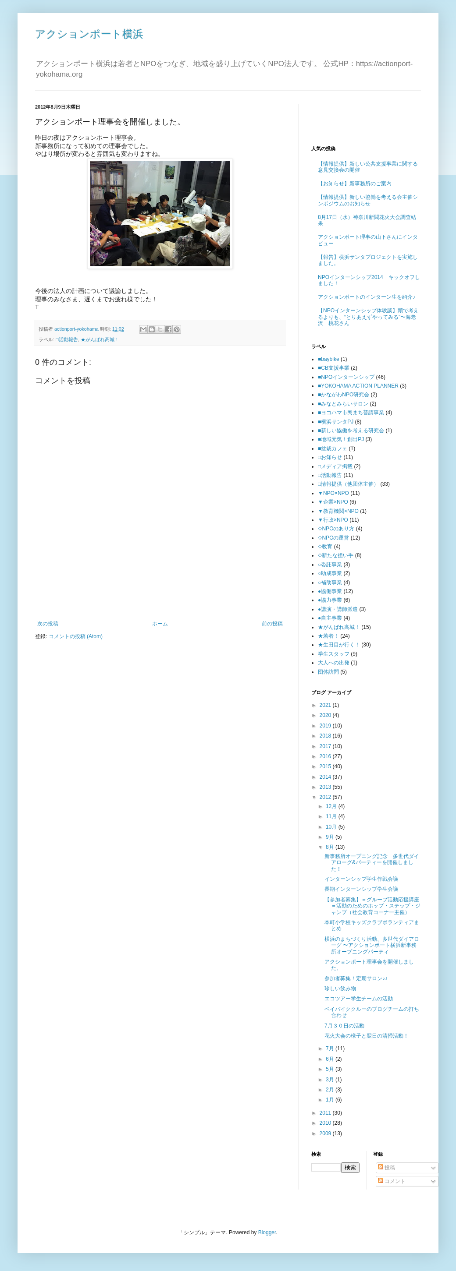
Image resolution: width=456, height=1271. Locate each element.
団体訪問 (328, 672)
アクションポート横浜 (89, 34)
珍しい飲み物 (340, 988)
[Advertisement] (160, 596)
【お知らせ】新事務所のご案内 (355, 183)
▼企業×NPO (333, 502)
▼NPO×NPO (333, 493)
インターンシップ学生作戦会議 (361, 879)
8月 (330, 847)
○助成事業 (330, 573)
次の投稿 (47, 624)
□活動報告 (67, 339)
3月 (330, 1080)
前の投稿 (272, 624)
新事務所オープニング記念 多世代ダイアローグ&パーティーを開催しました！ (371, 862)
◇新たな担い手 (335, 555)
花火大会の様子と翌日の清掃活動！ (366, 1036)
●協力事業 (330, 600)
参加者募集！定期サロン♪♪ (356, 978)
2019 (326, 726)
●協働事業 (330, 591)
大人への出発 (333, 663)
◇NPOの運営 (333, 538)
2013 (326, 787)
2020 (326, 715)
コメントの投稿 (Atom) (76, 636)
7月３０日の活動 (344, 1026)
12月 (332, 806)
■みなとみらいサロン (343, 404)
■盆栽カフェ (332, 448)
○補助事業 (330, 582)
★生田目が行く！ (339, 645)
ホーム (160, 624)
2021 (326, 705)
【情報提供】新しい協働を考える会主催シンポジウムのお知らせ (368, 200)
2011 (326, 1113)
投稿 (386, 1168)
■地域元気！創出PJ (341, 439)
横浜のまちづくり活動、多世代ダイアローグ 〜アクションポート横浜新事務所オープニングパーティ (371, 945)
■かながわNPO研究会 (343, 395)
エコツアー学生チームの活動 (358, 999)
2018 (326, 736)
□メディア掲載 (335, 466)
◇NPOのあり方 (336, 529)
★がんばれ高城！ (100, 339)
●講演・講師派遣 (338, 609)
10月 (332, 827)
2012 (326, 797)
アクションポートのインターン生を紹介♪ (366, 297)
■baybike (328, 359)
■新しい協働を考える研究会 (351, 430)
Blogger (267, 1232)
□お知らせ (330, 457)
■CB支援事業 (333, 368)
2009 (326, 1133)
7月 (330, 1048)
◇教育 (325, 547)
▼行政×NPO (333, 520)
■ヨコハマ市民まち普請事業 (351, 413)
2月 (330, 1090)
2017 (326, 746)
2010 (326, 1123)
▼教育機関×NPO (338, 511)
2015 (326, 766)
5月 (330, 1069)
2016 (326, 756)
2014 (326, 777)
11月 (332, 816)
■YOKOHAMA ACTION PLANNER (358, 386)
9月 (330, 837)
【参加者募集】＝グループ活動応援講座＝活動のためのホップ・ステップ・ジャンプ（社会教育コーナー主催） (372, 906)
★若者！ (328, 636)
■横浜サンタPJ (335, 422)
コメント (392, 1181)
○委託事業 (330, 564)
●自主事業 (330, 618)
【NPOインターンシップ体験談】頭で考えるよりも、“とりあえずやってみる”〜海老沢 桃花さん (368, 316)
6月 (330, 1059)
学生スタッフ (333, 654)
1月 (330, 1100)
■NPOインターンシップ (346, 377)
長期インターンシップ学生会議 (361, 889)
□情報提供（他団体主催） (348, 484)
